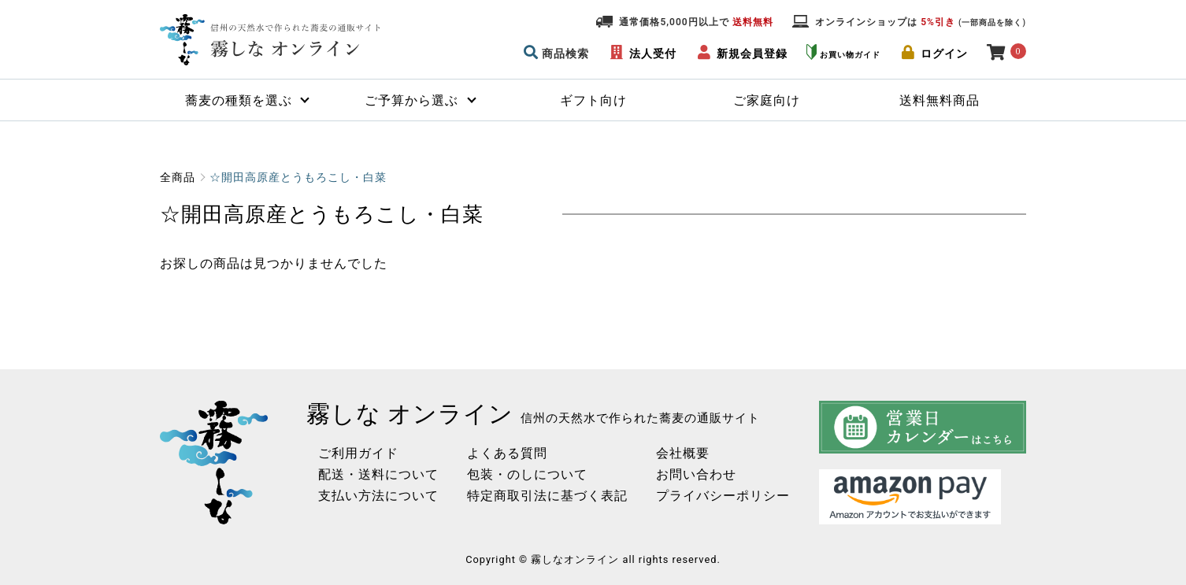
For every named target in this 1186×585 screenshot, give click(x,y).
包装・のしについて (521, 474)
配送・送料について (373, 474)
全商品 (177, 177)
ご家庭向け (766, 100)
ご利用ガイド (353, 453)
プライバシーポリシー (717, 495)
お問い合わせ (690, 474)
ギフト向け (593, 100)
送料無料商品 (939, 100)
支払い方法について (373, 495)
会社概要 (677, 453)
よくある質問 (501, 453)
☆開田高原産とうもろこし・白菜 (298, 177)
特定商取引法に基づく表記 (541, 495)
